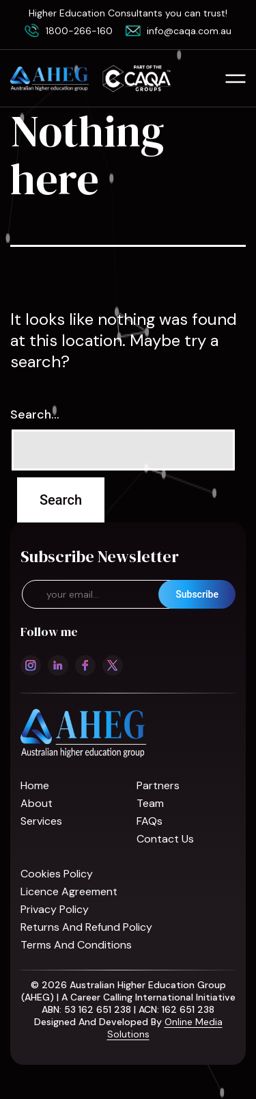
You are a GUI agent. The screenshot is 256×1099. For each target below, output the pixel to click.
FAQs (149, 821)
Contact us (165, 839)
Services (41, 821)
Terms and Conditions (76, 945)
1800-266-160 (79, 31)
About (36, 803)
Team (150, 803)
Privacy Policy (54, 909)
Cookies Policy (56, 873)
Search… (34, 414)
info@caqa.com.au (189, 31)
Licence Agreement (68, 891)
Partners (158, 785)
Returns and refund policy (86, 927)
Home (34, 785)
